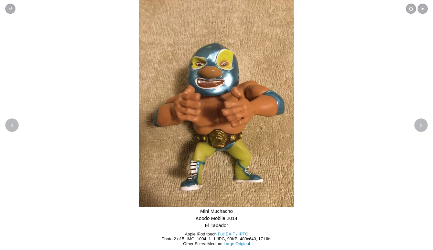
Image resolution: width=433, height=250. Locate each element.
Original (242, 243)
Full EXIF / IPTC (233, 234)
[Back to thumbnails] (10, 9)
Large (228, 243)
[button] (422, 9)
